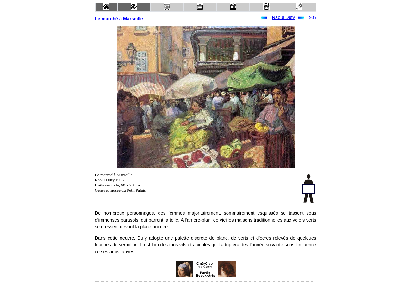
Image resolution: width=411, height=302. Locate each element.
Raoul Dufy (283, 17)
